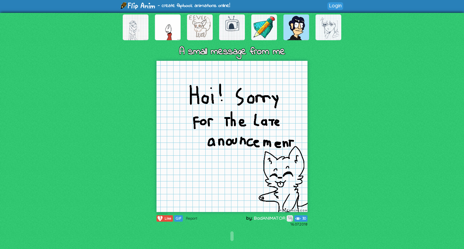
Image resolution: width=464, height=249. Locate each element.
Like (164, 218)
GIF (178, 218)
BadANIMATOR (273, 218)
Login (335, 6)
